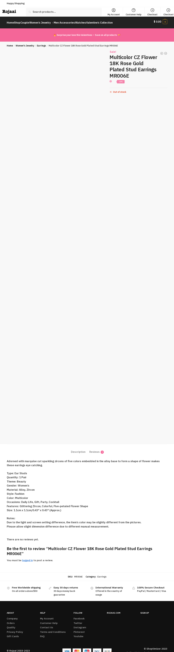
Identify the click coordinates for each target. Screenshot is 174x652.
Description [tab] (78, 449)
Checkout (152, 12)
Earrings (41, 43)
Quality (11, 625)
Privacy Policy (15, 630)
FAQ (42, 634)
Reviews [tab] (94, 450)
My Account (114, 12)
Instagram (80, 625)
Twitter (78, 621)
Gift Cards (13, 634)
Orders (11, 621)
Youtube (78, 634)
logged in (27, 558)
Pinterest (79, 630)
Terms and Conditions (53, 630)
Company (12, 616)
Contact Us (46, 625)
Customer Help (133, 12)
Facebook (79, 616)
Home (10, 43)
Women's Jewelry (25, 43)
